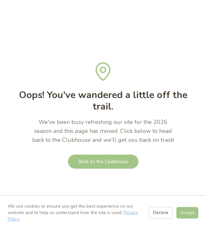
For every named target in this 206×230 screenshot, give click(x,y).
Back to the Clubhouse (103, 161)
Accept (187, 213)
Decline (160, 213)
